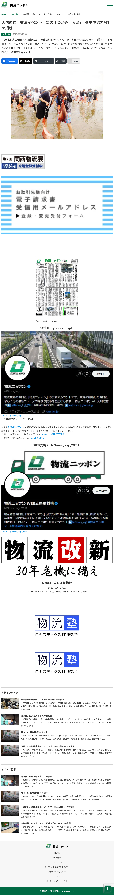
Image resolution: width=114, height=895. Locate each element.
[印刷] (60, 61)
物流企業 (14, 14)
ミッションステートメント (57, 881)
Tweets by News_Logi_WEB (14, 531)
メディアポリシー (57, 876)
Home (3, 14)
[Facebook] (9, 61)
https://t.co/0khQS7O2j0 (52, 434)
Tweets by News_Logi (11, 415)
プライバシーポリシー (57, 872)
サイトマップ (57, 862)
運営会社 (57, 858)
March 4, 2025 (37, 438)
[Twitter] (25, 61)
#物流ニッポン (15, 427)
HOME (57, 853)
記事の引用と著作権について (57, 867)
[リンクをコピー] (43, 61)
